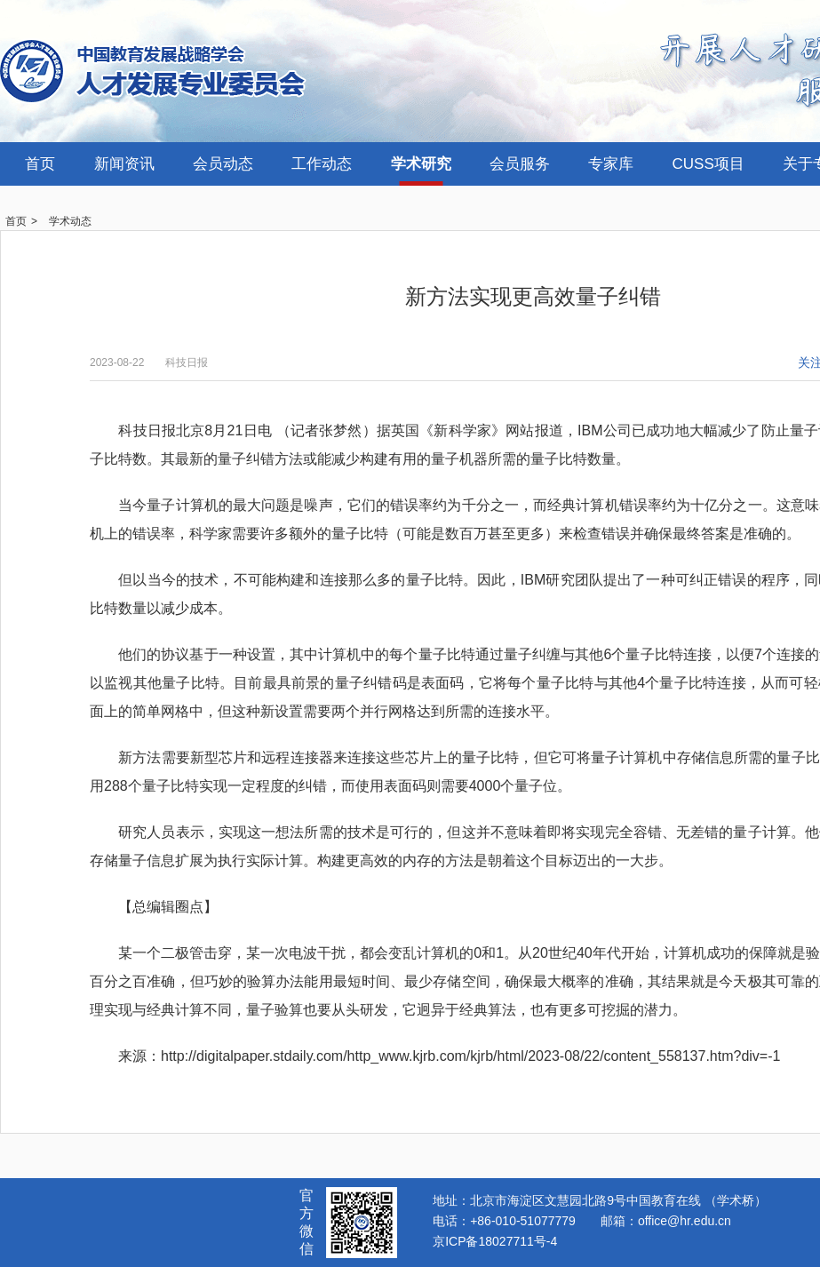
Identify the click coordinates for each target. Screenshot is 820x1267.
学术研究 (421, 163)
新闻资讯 (124, 163)
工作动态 (321, 163)
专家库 (610, 163)
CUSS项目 (708, 163)
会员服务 (520, 163)
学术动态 (70, 221)
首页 (40, 163)
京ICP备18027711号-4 (495, 1241)
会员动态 (223, 163)
